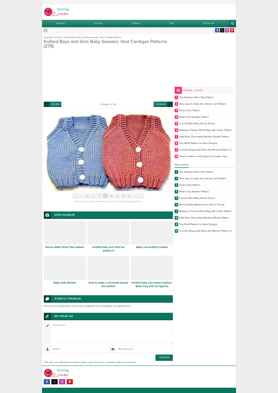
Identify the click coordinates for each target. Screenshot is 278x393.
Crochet (58, 37)
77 (93, 195)
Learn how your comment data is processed (112, 362)
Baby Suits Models (65, 282)
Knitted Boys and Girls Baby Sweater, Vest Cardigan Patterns (92, 37)
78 (99, 195)
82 (123, 195)
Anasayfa (48, 37)
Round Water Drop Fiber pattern (64, 247)
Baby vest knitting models (152, 247)
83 (129, 195)
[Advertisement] (108, 75)
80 (111, 195)
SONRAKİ (160, 104)
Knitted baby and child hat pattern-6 (108, 248)
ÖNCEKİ (55, 104)
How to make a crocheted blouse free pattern (108, 284)
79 (105, 195)
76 (87, 195)
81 (117, 195)
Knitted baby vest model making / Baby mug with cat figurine (152, 284)
